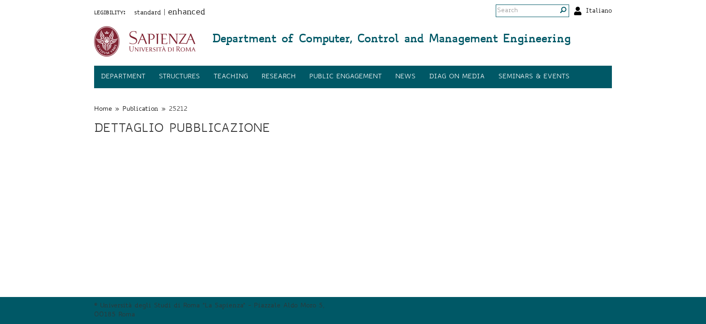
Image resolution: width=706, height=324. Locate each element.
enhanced (186, 13)
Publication (140, 109)
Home (103, 109)
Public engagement (345, 77)
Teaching (230, 77)
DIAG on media (457, 77)
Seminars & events (534, 77)
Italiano (599, 11)
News (405, 77)
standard (147, 13)
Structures (179, 77)
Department (123, 77)
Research (279, 77)
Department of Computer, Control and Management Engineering (391, 40)
